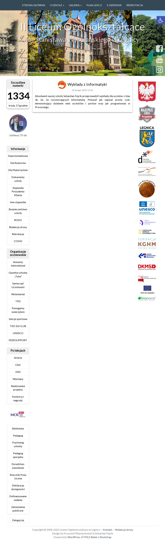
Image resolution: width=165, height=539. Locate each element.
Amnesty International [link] (18, 263)
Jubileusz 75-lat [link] (18, 135)
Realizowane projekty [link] (18, 387)
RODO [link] (18, 219)
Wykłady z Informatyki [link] (87, 84)
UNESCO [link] (18, 333)
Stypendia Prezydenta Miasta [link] (18, 191)
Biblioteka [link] (18, 428)
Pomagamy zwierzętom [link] (18, 310)
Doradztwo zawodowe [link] (18, 465)
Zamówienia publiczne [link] (18, 508)
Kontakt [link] (107, 529)
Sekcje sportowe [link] (18, 318)
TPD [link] (18, 301)
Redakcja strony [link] (18, 227)
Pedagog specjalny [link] (18, 455)
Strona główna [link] (33, 5)
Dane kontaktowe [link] (18, 155)
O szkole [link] (57, 5)
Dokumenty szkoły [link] (17, 178)
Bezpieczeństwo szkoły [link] (18, 211)
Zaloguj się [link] (18, 520)
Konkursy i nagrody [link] (18, 398)
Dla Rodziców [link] (18, 162)
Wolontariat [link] (18, 294)
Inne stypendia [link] (18, 202)
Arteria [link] (18, 357)
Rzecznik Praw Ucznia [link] (18, 476)
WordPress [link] (74, 537)
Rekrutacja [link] (134, 5)
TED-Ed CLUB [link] (18, 325)
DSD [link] (18, 371)
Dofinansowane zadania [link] (18, 498)
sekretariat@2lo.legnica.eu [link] (133, 65)
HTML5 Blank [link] (89, 537)
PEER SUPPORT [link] (18, 340)
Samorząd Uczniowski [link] (17, 285)
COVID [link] (18, 241)
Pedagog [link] (18, 435)
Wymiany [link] (18, 378)
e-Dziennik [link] (114, 5)
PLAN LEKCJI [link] (94, 5)
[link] (161, 20)
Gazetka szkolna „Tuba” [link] (18, 274)
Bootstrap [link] (105, 537)
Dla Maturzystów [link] (18, 169)
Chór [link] (18, 364)
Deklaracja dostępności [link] (18, 487)
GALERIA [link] (75, 5)
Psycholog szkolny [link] (18, 444)
